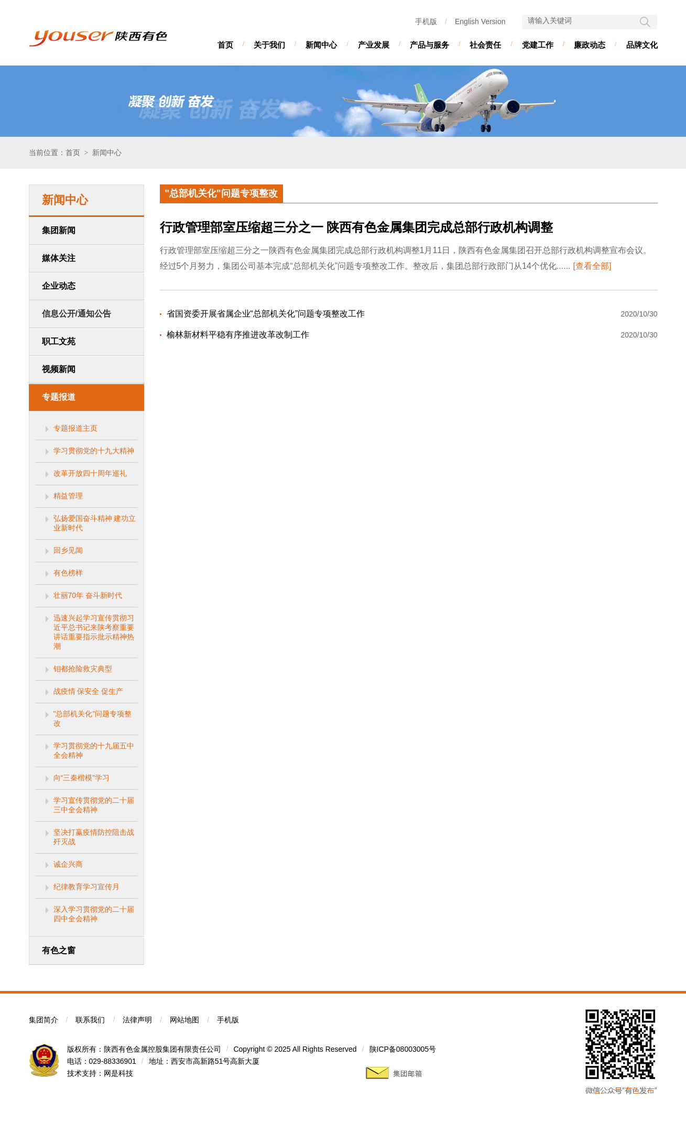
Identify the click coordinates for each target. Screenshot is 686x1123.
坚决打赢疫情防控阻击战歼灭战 (93, 837)
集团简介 (43, 1020)
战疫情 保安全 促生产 (88, 691)
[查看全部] (592, 265)
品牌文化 (642, 44)
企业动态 (58, 285)
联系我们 (90, 1020)
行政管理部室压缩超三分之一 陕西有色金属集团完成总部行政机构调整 (356, 227)
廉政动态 (589, 44)
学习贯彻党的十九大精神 (93, 450)
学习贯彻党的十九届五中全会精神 (93, 750)
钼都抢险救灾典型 (82, 668)
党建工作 (537, 44)
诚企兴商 (68, 864)
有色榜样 (68, 573)
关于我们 (269, 44)
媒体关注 (58, 258)
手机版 (426, 21)
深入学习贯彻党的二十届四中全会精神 (93, 914)
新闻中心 (321, 44)
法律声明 (137, 1020)
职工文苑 (58, 341)
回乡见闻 (68, 550)
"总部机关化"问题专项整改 (92, 718)
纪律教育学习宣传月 (86, 886)
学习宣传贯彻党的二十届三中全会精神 (93, 805)
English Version (480, 21)
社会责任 (485, 44)
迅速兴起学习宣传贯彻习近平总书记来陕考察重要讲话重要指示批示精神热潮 (93, 632)
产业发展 (373, 44)
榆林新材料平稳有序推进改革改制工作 (238, 334)
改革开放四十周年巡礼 (90, 473)
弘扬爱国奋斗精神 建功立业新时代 (94, 523)
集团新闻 (58, 230)
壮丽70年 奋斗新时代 (87, 595)
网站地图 (184, 1020)
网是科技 (118, 1073)
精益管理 (68, 496)
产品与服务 (429, 44)
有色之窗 (58, 950)
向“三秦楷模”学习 (81, 777)
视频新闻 (58, 369)
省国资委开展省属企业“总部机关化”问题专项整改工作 (266, 313)
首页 (225, 44)
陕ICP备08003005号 (403, 1049)
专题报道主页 (75, 428)
